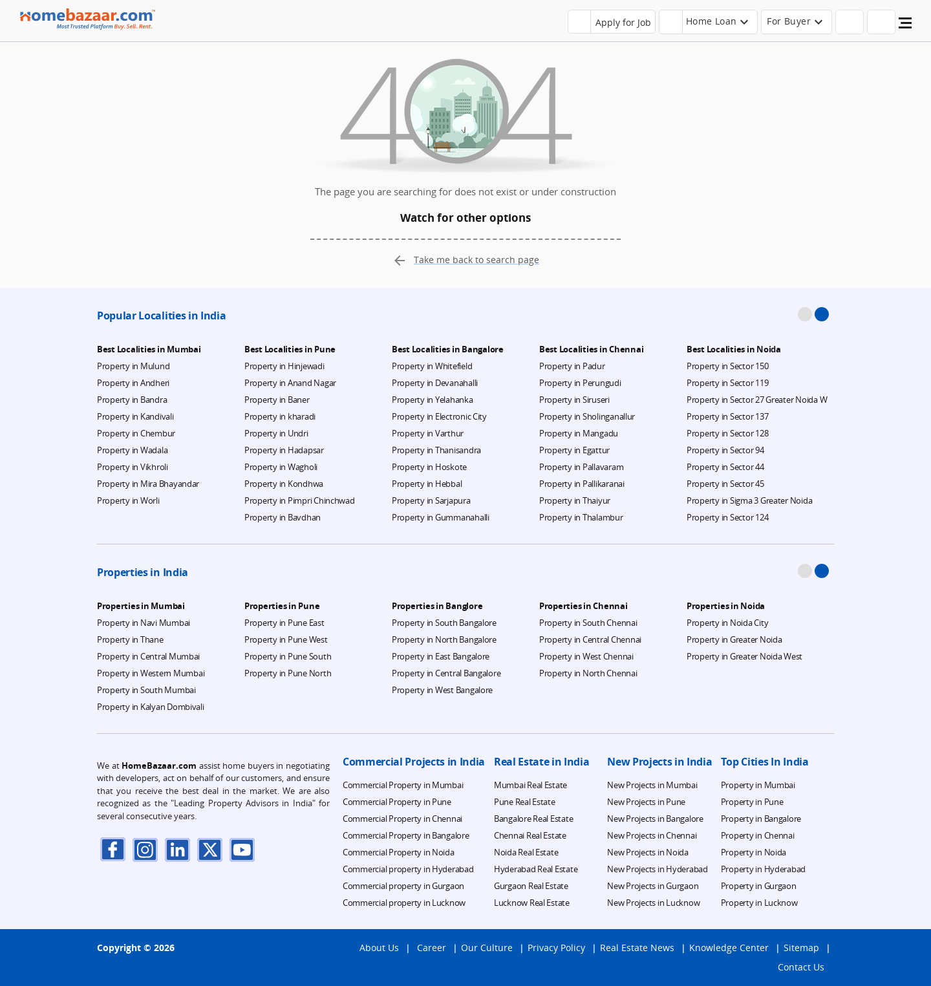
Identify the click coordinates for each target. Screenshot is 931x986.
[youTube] (242, 849)
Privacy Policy (556, 947)
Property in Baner (277, 399)
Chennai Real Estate (530, 835)
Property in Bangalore (761, 818)
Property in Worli (128, 500)
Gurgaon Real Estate (531, 886)
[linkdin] (178, 849)
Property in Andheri (133, 383)
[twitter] (210, 849)
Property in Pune (752, 802)
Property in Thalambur (581, 517)
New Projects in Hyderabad (657, 869)
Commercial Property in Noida (399, 852)
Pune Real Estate (524, 802)
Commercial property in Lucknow (404, 902)
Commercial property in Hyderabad (408, 869)
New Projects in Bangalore (655, 818)
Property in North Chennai (588, 673)
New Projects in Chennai (651, 835)
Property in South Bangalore (444, 622)
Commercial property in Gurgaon (403, 886)
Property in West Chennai (586, 656)
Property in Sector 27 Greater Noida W (757, 399)
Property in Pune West (286, 639)
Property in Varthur (428, 433)
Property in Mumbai (758, 785)
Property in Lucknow (759, 902)
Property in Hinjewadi (284, 366)
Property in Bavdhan (282, 517)
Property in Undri (276, 433)
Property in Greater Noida (734, 639)
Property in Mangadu (578, 433)
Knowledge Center (729, 947)
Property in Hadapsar (284, 450)
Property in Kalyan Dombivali (150, 707)
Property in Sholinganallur (587, 416)
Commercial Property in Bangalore (406, 835)
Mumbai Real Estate (530, 785)
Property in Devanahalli (435, 383)
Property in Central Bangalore (446, 673)
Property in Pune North (287, 673)
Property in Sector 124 (727, 517)
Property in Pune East (284, 622)
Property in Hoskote (429, 467)
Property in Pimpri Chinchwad (299, 500)
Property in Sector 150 (727, 366)
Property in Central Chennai (590, 639)
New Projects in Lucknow (653, 902)
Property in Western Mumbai (150, 673)
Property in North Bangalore (444, 639)
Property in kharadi (280, 416)
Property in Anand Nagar (290, 383)
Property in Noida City (727, 622)
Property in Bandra (132, 399)
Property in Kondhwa (283, 483)
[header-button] (708, 22)
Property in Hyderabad (763, 869)
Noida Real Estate (526, 852)
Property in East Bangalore (440, 656)
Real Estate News (637, 947)
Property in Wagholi (280, 467)
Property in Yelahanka (432, 399)
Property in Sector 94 (725, 450)
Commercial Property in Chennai (402, 818)
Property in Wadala (132, 450)
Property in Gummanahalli (440, 517)
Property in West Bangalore (442, 690)
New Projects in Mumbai (652, 785)
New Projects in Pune (646, 802)
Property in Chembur (136, 433)
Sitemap (801, 947)
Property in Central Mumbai (148, 656)
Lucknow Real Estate (532, 902)
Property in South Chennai (588, 622)
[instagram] (145, 849)
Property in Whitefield (432, 366)
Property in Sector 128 (727, 433)
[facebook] (113, 849)
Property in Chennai (758, 835)
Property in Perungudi (580, 383)
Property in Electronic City (439, 416)
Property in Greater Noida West (744, 656)
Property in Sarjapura (431, 500)
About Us (379, 947)
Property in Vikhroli (132, 467)
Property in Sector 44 (725, 467)
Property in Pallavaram (581, 467)
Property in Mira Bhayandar (148, 483)
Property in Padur (572, 366)
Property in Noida (754, 852)
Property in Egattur (574, 450)
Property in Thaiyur (574, 500)
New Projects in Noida (648, 852)
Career (431, 947)
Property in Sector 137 (727, 416)
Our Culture (487, 947)
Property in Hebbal (427, 483)
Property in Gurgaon (759, 886)
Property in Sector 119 (727, 383)
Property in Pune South (287, 656)
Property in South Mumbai (146, 690)
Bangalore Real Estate (533, 818)
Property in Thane (130, 639)
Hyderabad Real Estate (536, 869)
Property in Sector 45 (725, 483)
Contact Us (801, 967)
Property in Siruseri (574, 399)
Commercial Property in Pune (397, 802)
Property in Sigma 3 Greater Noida (749, 500)
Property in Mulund (133, 366)
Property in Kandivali (135, 416)
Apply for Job (623, 22)
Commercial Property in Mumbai (403, 785)
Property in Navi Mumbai (143, 622)
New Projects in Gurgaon (652, 886)
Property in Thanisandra (436, 450)
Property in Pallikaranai (582, 483)
